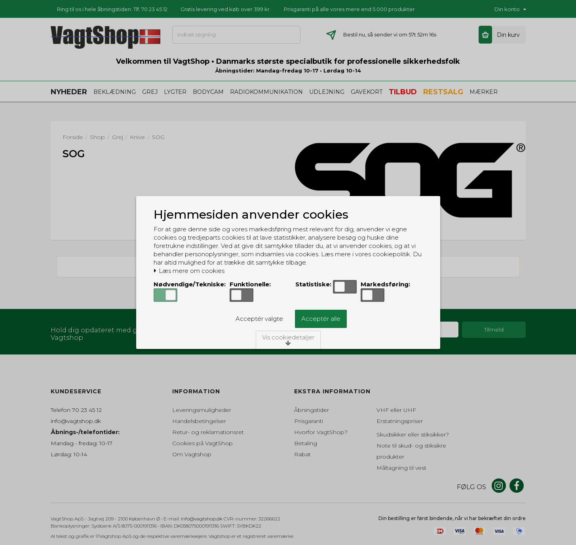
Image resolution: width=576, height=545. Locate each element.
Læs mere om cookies (189, 271)
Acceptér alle (320, 318)
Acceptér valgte (259, 318)
